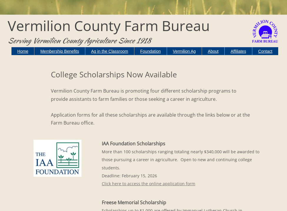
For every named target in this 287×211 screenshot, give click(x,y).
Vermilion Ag (184, 51)
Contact (265, 51)
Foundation (150, 51)
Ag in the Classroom (109, 51)
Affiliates (238, 51)
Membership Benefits (59, 51)
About (213, 51)
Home (22, 51)
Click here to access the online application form (148, 183)
